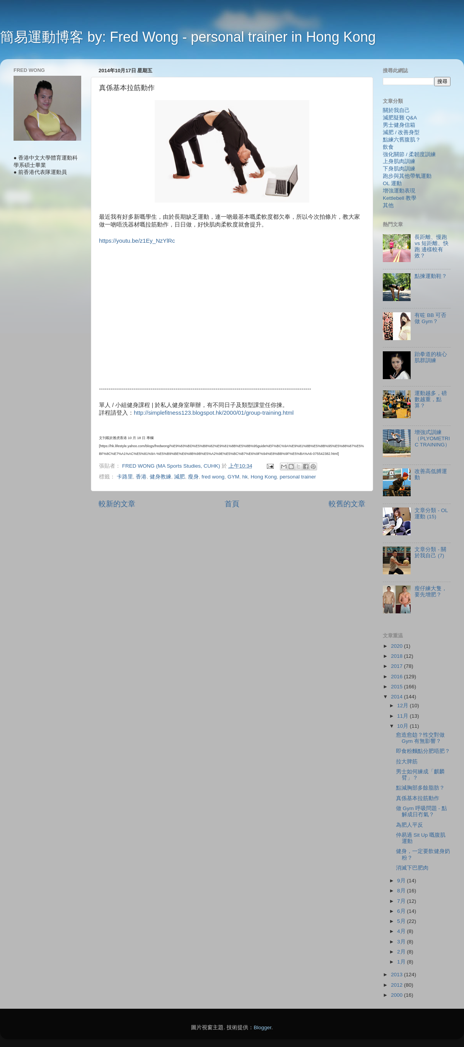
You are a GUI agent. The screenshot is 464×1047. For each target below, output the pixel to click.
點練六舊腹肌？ (402, 140)
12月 (403, 705)
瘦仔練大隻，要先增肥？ (431, 592)
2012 (397, 985)
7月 (402, 901)
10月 (403, 726)
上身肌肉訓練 (399, 161)
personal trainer (298, 477)
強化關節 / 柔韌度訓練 (409, 154)
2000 (397, 995)
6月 (402, 911)
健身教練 (160, 477)
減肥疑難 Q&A (400, 118)
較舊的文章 (347, 504)
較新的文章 (117, 504)
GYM (233, 477)
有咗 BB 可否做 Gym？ (430, 318)
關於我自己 (396, 110)
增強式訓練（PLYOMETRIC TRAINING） (432, 438)
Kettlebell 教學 (399, 198)
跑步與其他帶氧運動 (407, 176)
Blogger (262, 1027)
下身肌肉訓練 (399, 169)
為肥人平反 (409, 825)
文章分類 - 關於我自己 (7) (430, 552)
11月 (403, 716)
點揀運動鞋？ (431, 276)
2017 (397, 666)
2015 (397, 686)
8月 (402, 891)
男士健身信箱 (399, 125)
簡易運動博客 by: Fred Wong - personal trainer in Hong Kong (188, 37)
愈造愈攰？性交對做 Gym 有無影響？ (420, 738)
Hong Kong (264, 477)
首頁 (232, 504)
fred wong (212, 477)
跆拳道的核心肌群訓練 (431, 357)
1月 (402, 962)
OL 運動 (392, 183)
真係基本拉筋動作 (417, 798)
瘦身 (193, 477)
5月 (402, 921)
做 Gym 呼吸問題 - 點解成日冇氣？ (421, 811)
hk (244, 477)
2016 (397, 676)
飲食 (388, 147)
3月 (402, 942)
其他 (388, 205)
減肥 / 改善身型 (401, 132)
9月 (402, 881)
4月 (402, 931)
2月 (402, 952)
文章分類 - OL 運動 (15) (431, 513)
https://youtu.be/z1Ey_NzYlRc (137, 241)
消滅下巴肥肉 (412, 868)
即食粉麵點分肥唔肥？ (423, 751)
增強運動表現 (399, 191)
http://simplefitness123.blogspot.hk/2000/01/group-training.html (213, 413)
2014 (397, 697)
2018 (397, 656)
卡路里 (125, 477)
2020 (397, 646)
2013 (397, 974)
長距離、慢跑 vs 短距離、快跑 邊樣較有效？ (431, 246)
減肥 (179, 477)
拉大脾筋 (407, 761)
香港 (141, 477)
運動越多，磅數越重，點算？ (431, 399)
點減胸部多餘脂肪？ (420, 788)
